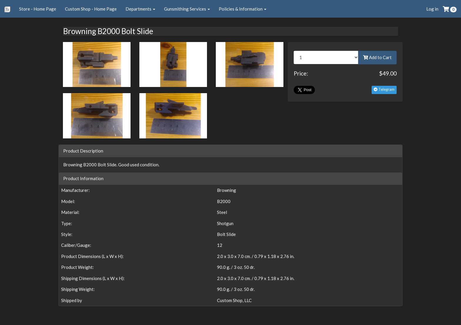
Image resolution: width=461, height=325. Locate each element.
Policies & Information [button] (242, 8)
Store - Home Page (37, 8)
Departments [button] (140, 8)
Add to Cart (377, 57)
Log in (432, 8)
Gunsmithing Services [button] (187, 8)
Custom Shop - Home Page (91, 8)
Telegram (384, 89)
